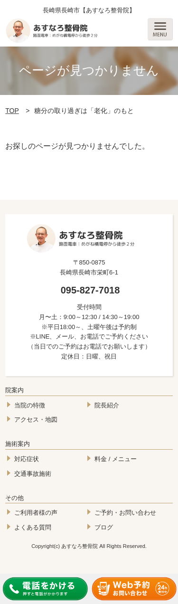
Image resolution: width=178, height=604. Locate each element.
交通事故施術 (32, 473)
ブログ (103, 527)
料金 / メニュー (115, 458)
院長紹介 (106, 405)
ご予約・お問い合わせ (125, 512)
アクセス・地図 (35, 419)
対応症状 (26, 458)
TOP (12, 110)
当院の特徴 (29, 405)
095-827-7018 (90, 290)
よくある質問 (32, 527)
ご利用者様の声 (35, 512)
